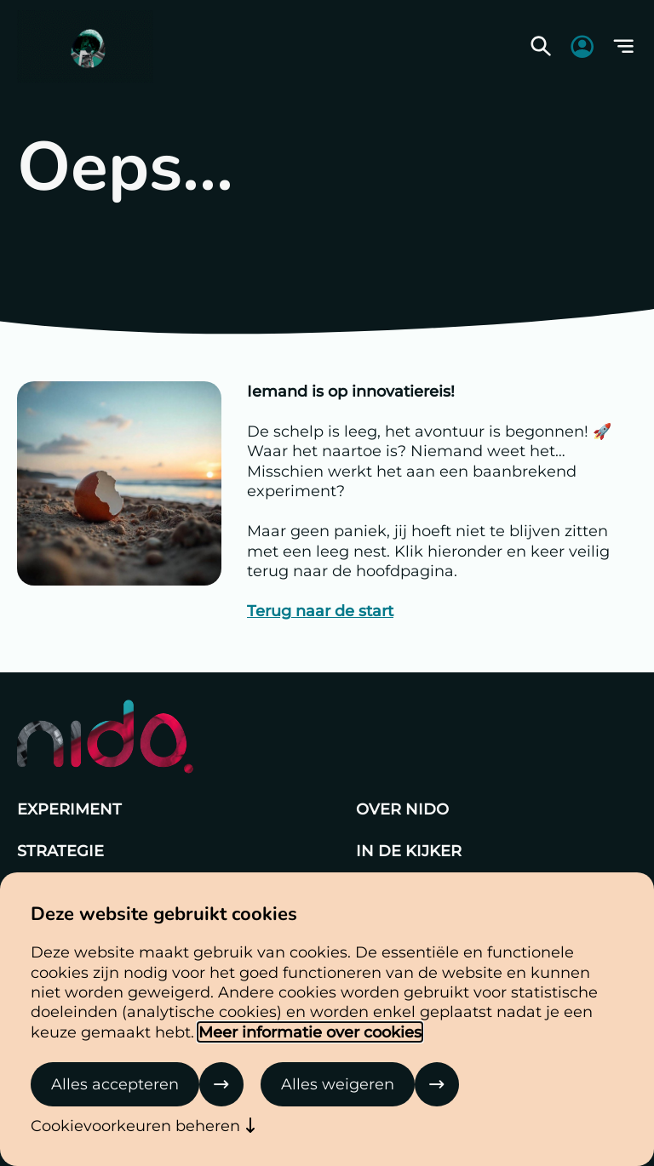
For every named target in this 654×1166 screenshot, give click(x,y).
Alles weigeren (337, 1084)
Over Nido (402, 809)
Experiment (69, 809)
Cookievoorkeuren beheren (135, 1126)
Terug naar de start (320, 611)
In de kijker (409, 851)
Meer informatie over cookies (310, 1032)
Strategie (60, 851)
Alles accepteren (115, 1084)
